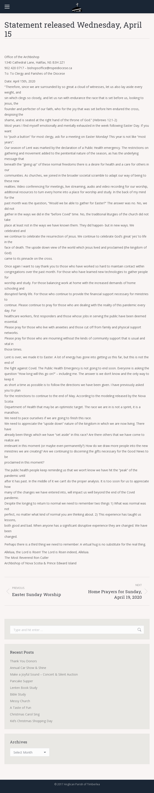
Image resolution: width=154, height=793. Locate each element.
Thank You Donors (23, 661)
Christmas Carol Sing (25, 714)
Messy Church (20, 701)
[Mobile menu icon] (7, 6)
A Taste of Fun (20, 707)
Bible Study (18, 694)
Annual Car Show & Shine (28, 668)
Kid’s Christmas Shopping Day (31, 721)
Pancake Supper (21, 681)
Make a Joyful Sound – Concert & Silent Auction (44, 674)
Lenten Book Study (23, 688)
